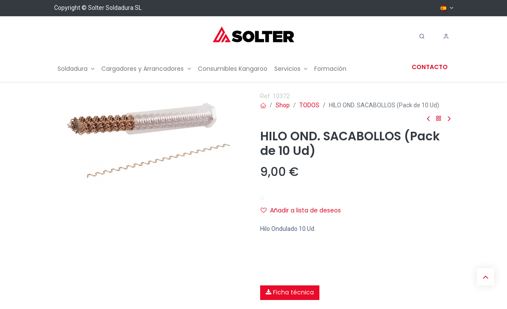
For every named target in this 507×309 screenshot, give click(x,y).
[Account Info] (446, 36)
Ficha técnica (290, 292)
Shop (283, 105)
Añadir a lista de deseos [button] (301, 210)
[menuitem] (76, 69)
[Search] (422, 36)
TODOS (309, 105)
